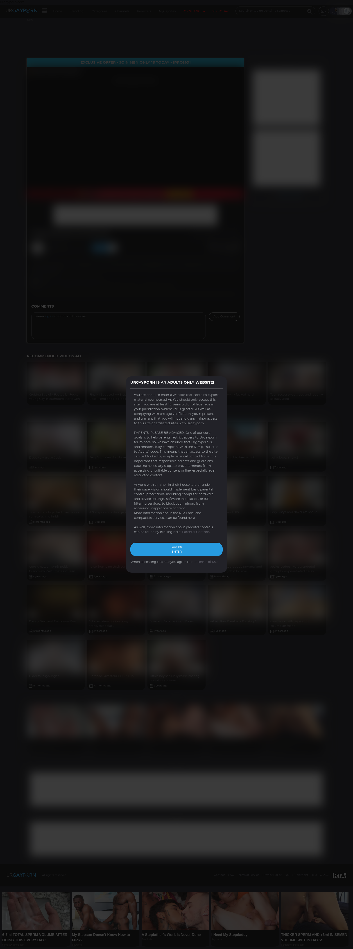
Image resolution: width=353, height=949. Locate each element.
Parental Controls (196, 532)
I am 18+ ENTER (176, 549)
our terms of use (204, 562)
